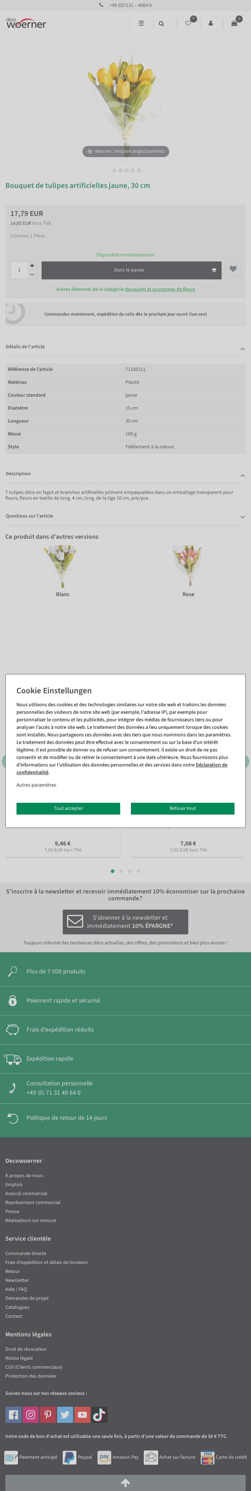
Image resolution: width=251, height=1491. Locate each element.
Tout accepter (68, 808)
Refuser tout (183, 808)
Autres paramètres (36, 785)
